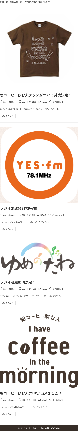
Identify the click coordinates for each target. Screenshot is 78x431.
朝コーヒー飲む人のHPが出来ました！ (31, 393)
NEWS (44, 101)
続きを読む (7, 116)
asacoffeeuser (9, 101)
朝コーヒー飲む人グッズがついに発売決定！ (36, 95)
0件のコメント (59, 101)
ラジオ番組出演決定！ (18, 282)
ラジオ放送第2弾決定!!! (18, 208)
